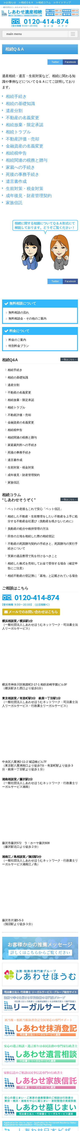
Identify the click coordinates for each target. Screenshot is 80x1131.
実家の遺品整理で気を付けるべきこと (32, 556)
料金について (19, 331)
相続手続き (16, 96)
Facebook (70, 62)
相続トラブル (18, 132)
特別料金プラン (19, 345)
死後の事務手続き (22, 174)
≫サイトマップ (62, 2)
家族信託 (14, 202)
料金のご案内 (17, 339)
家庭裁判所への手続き (22, 445)
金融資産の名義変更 (24, 146)
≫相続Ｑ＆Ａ (26, 2)
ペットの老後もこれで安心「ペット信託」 (35, 509)
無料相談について (22, 303)
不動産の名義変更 (22, 117)
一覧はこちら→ (69, 359)
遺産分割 (14, 110)
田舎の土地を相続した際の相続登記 (31, 536)
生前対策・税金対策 (24, 188)
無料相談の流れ (19, 312)
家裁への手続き (20, 167)
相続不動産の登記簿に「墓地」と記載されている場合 (43, 575)
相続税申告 (16, 153)
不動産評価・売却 (22, 139)
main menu (14, 34)
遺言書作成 (16, 181)
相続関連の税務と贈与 (27, 160)
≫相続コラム (43, 2)
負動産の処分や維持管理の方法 (28, 528)
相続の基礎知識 (20, 103)
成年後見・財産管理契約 (29, 195)
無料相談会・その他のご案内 (27, 318)
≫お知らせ (10, 2)
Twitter (55, 62)
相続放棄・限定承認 (24, 124)
